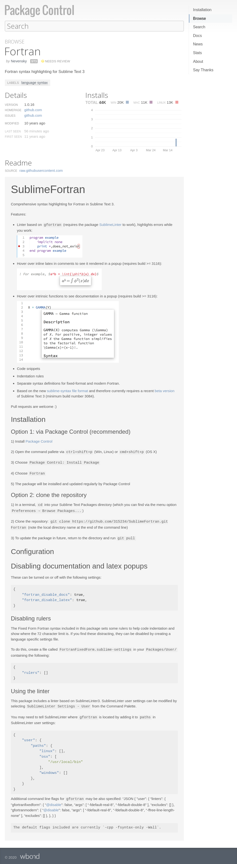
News (198, 44)
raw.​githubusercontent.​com (41, 170)
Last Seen (13, 131)
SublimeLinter (110, 225)
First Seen (13, 136)
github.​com (33, 110)
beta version (164, 390)
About (198, 61)
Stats (197, 53)
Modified (12, 123)
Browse (199, 18)
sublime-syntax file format (67, 390)
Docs (197, 36)
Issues (10, 115)
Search (199, 27)
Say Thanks (203, 70)
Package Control (39, 441)
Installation (202, 10)
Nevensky (19, 61)
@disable (53, 801)
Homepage (13, 110)
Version (11, 104)
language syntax (34, 82)
